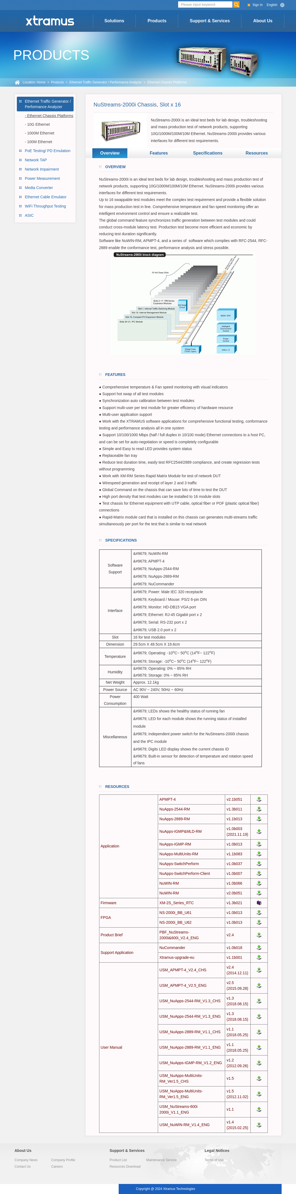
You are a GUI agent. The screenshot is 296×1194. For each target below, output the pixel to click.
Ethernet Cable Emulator (46, 197)
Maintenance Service (161, 1160)
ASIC (29, 215)
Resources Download (125, 1166)
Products (156, 20)
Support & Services (210, 20)
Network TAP (36, 160)
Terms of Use (214, 1160)
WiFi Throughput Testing (45, 206)
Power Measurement (42, 178)
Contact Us (23, 1166)
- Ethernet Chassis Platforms (49, 116)
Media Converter (39, 188)
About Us (262, 20)
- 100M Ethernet (38, 142)
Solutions (114, 20)
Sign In (258, 5)
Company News (26, 1160)
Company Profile (63, 1160)
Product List (118, 1160)
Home (41, 82)
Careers (57, 1166)
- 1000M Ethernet (39, 133)
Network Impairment (42, 169)
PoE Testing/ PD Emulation (48, 151)
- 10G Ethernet (37, 124)
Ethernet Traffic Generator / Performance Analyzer (106, 82)
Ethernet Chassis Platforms (167, 82)
